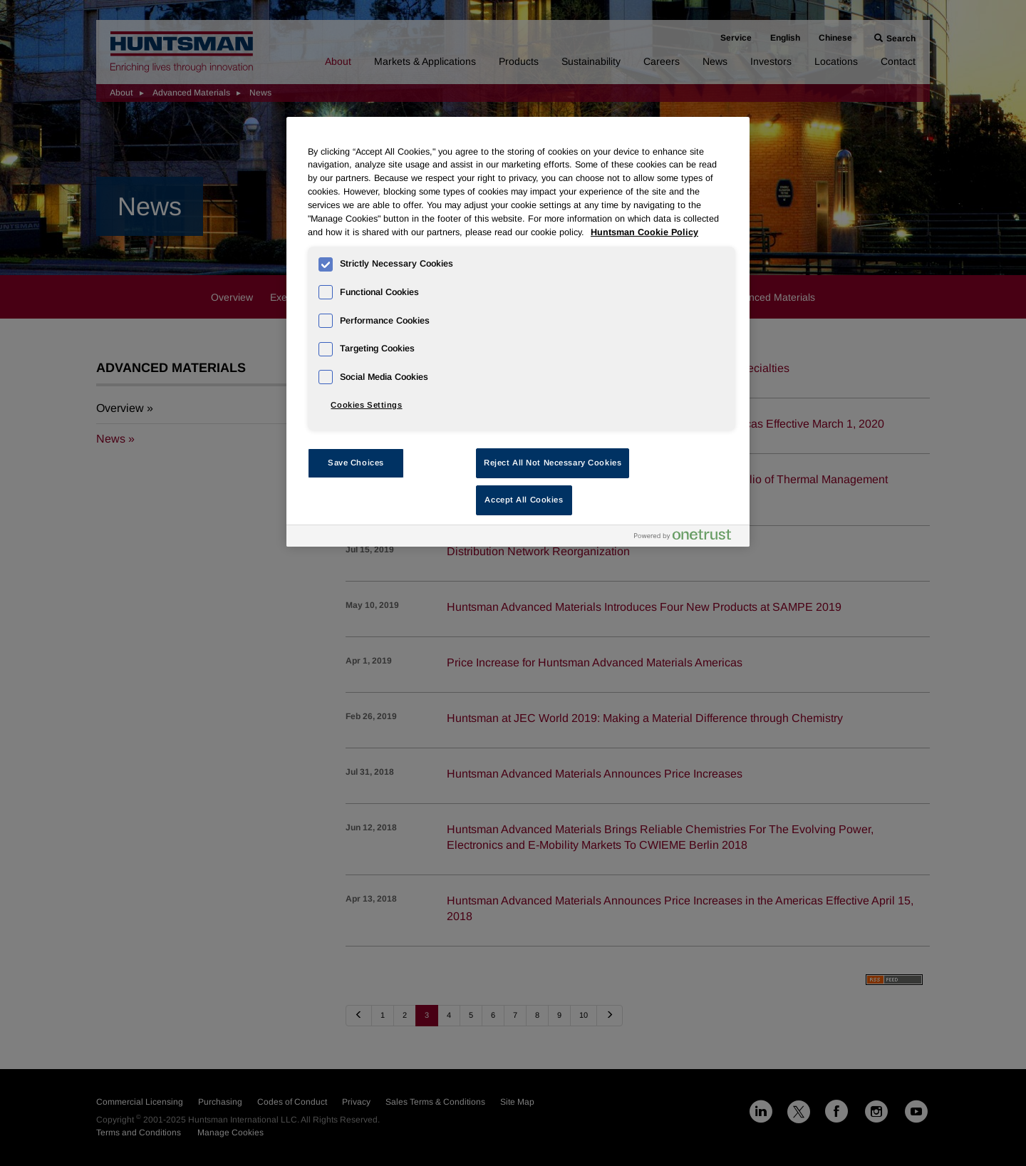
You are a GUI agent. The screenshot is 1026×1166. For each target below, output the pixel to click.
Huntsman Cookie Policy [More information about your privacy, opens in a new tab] (644, 232)
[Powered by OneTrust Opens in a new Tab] (688, 538)
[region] (518, 332)
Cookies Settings (366, 405)
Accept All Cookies (523, 499)
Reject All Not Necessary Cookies (552, 462)
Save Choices (356, 462)
